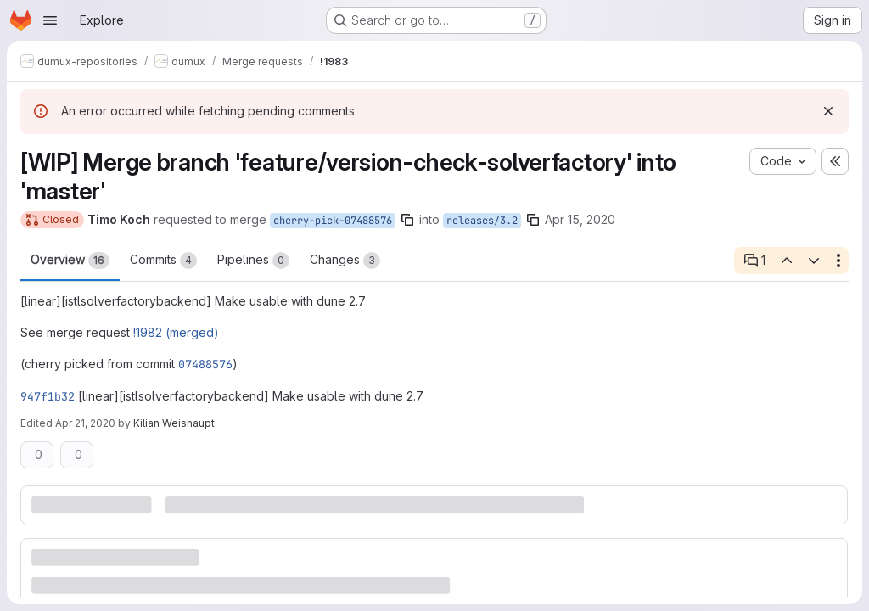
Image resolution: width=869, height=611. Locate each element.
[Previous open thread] (785, 260)
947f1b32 (47, 396)
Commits (163, 260)
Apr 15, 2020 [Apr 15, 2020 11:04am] (580, 219)
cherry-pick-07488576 (332, 220)
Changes (345, 260)
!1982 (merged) (176, 332)
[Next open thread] (813, 260)
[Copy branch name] (407, 220)
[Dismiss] (828, 111)
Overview (70, 260)
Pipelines (253, 260)
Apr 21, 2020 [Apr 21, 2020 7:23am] (85, 423)
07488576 (205, 364)
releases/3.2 (482, 220)
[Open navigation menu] (50, 20)
